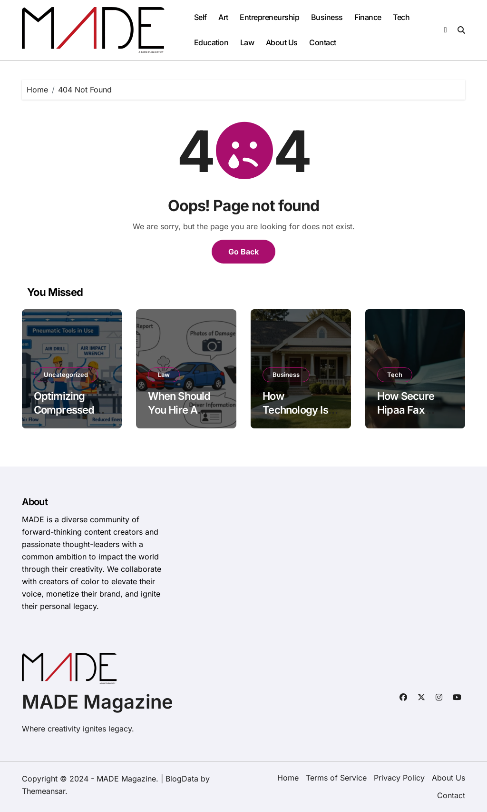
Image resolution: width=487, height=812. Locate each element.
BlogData (182, 778)
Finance (367, 17)
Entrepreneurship (269, 17)
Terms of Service (336, 777)
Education (211, 42)
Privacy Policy (399, 777)
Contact (322, 42)
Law (247, 42)
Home (288, 777)
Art (223, 17)
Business (327, 17)
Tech (401, 17)
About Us (282, 42)
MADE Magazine (97, 701)
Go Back (243, 251)
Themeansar (43, 791)
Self (200, 17)
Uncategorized (66, 374)
